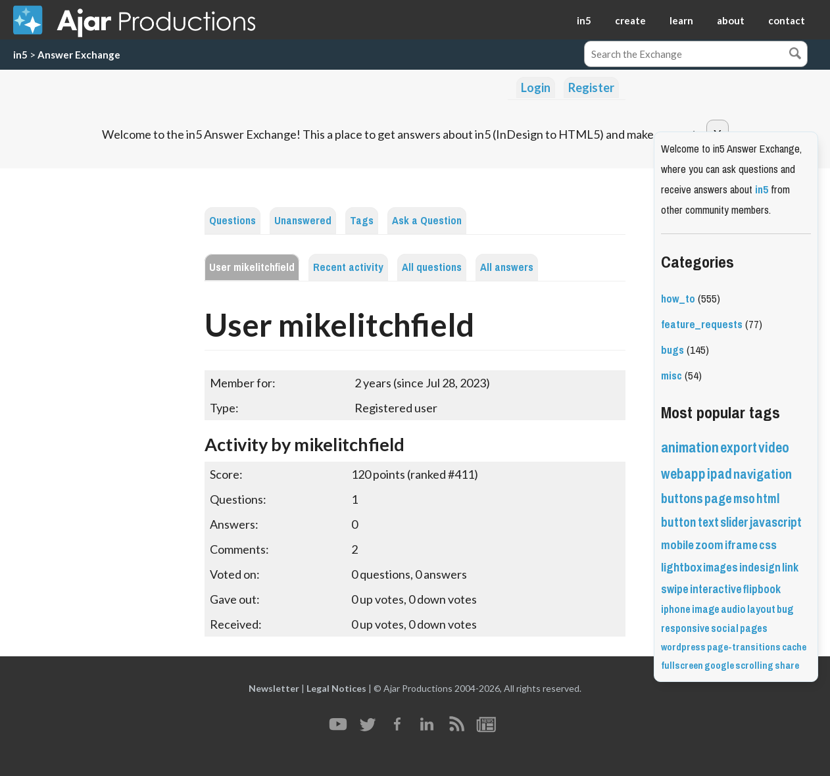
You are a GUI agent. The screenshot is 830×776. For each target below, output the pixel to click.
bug (785, 609)
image (706, 609)
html (767, 498)
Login (535, 87)
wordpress (683, 647)
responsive (685, 628)
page (718, 499)
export (738, 447)
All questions (432, 267)
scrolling (754, 665)
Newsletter (274, 688)
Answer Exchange (78, 55)
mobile (677, 545)
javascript (776, 522)
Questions (232, 220)
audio (733, 609)
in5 (584, 20)
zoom (709, 545)
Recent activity (348, 267)
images (720, 567)
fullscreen (682, 665)
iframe (741, 545)
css (768, 545)
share (787, 665)
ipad (719, 474)
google (719, 665)
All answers (506, 267)
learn (681, 20)
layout (761, 609)
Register (591, 87)
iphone (676, 609)
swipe (675, 589)
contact (786, 20)
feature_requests (702, 324)
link (790, 567)
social (725, 628)
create (630, 20)
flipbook (762, 589)
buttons (682, 499)
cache (794, 647)
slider (734, 522)
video (773, 447)
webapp (683, 474)
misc (671, 376)
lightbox (681, 567)
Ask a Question (427, 220)
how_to (678, 299)
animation (690, 447)
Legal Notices (336, 688)
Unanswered (302, 220)
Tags (362, 220)
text (708, 522)
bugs (672, 350)
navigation (762, 474)
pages (754, 628)
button (678, 522)
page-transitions (744, 647)
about (731, 20)
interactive (716, 589)
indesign (760, 567)
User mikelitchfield (252, 267)
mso (744, 498)
